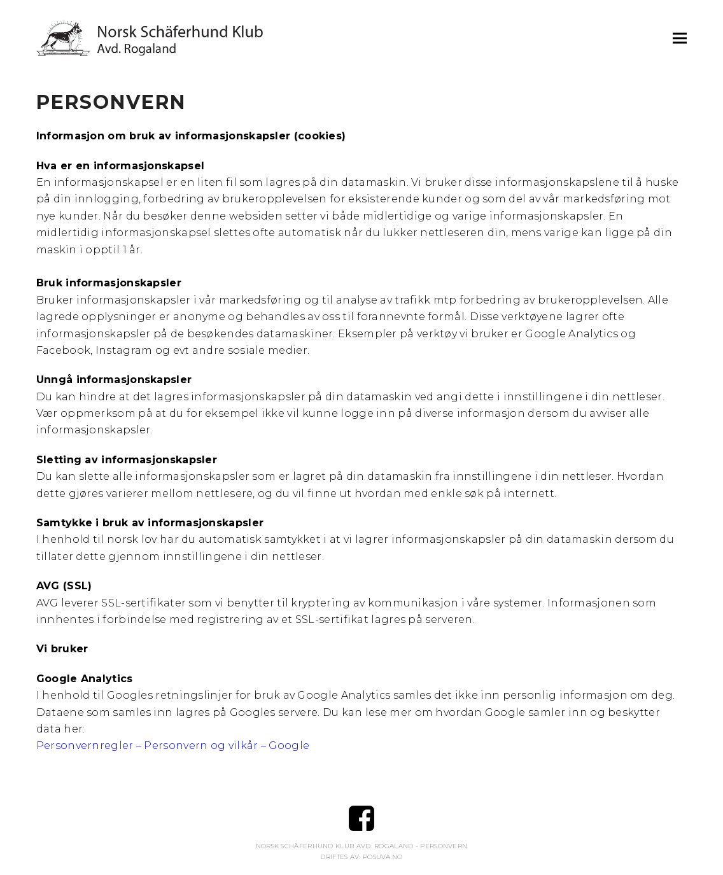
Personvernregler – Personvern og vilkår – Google (172, 745)
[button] (680, 37)
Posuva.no (383, 857)
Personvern (443, 846)
